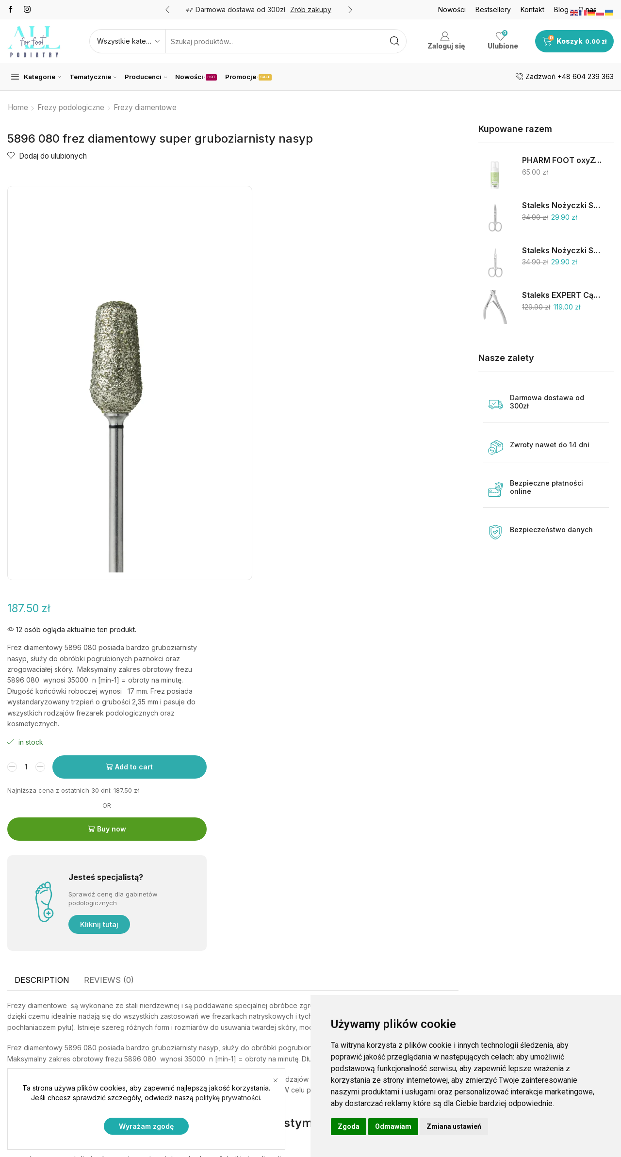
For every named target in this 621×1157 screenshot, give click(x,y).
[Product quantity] (283, 352)
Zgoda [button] (349, 1126)
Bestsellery (493, 9)
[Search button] (394, 41)
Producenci (146, 77)
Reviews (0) (109, 623)
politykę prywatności (228, 1098)
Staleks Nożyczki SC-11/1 (562, 250)
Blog (561, 9)
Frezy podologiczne (70, 107)
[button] (167, 9)
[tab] (42, 624)
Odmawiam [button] (393, 1126)
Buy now (365, 415)
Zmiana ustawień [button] (453, 1126)
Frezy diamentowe (145, 107)
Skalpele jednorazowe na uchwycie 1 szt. (553, 952)
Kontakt (532, 9)
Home (18, 107)
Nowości (452, 9)
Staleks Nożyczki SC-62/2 (562, 205)
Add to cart (389, 352)
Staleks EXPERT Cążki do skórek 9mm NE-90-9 (562, 295)
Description (42, 623)
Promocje (248, 77)
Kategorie (36, 77)
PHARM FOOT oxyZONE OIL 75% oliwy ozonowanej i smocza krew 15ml (562, 160)
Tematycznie (93, 77)
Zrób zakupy (310, 9)
